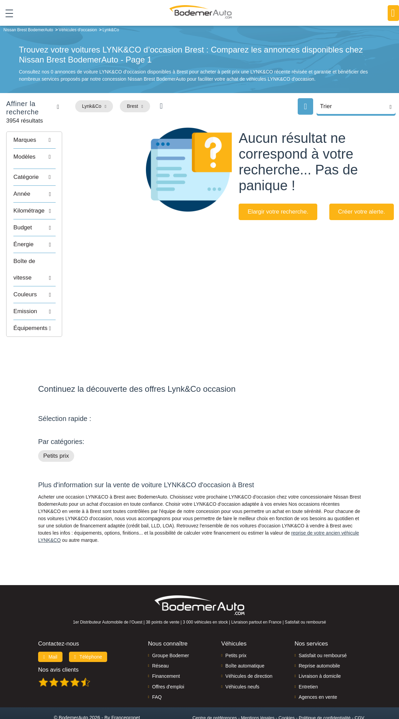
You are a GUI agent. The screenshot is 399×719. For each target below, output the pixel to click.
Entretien (308, 659)
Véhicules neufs (242, 659)
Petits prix (56, 428)
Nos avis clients (58, 642)
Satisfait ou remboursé (323, 628)
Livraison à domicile (320, 649)
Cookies (286, 690)
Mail (50, 629)
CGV (359, 690)
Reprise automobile (319, 638)
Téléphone (88, 629)
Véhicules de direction (248, 649)
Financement (166, 649)
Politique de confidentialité (325, 690)
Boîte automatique (244, 638)
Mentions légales (258, 690)
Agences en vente (318, 670)
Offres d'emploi (168, 659)
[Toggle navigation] (6, 13)
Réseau (160, 638)
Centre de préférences (214, 690)
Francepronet (125, 690)
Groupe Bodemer (170, 628)
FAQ (157, 670)
